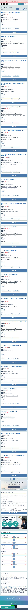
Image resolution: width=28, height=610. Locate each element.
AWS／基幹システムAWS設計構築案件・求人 (10, 226)
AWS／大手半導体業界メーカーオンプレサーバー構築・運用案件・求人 (13, 61)
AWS (3, 24)
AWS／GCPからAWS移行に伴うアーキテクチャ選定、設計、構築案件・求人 (13, 155)
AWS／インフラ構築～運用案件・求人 (8, 179)
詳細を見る (14, 32)
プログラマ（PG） (16, 28)
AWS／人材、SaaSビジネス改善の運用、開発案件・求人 (12, 130)
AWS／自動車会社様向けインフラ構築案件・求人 (11, 433)
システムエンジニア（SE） (6, 28)
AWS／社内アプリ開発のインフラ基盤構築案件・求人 (11, 12)
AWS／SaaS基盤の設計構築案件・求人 (9, 250)
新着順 (18, 9)
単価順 (21, 9)
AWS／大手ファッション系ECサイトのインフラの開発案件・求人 (13, 299)
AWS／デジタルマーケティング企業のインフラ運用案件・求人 (13, 322)
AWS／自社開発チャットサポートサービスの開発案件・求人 (13, 455)
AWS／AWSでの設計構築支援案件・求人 (9, 388)
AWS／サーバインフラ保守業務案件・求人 (9, 274)
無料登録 (21, 3)
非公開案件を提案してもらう (14, 512)
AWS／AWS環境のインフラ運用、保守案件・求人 (11, 107)
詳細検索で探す (7, 607)
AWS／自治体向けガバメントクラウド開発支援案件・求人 (12, 366)
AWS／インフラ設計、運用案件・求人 (8, 36)
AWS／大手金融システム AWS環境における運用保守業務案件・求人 (13, 84)
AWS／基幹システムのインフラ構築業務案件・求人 (11, 345)
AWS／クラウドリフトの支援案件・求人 (9, 411)
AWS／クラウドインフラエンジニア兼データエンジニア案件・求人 (13, 204)
